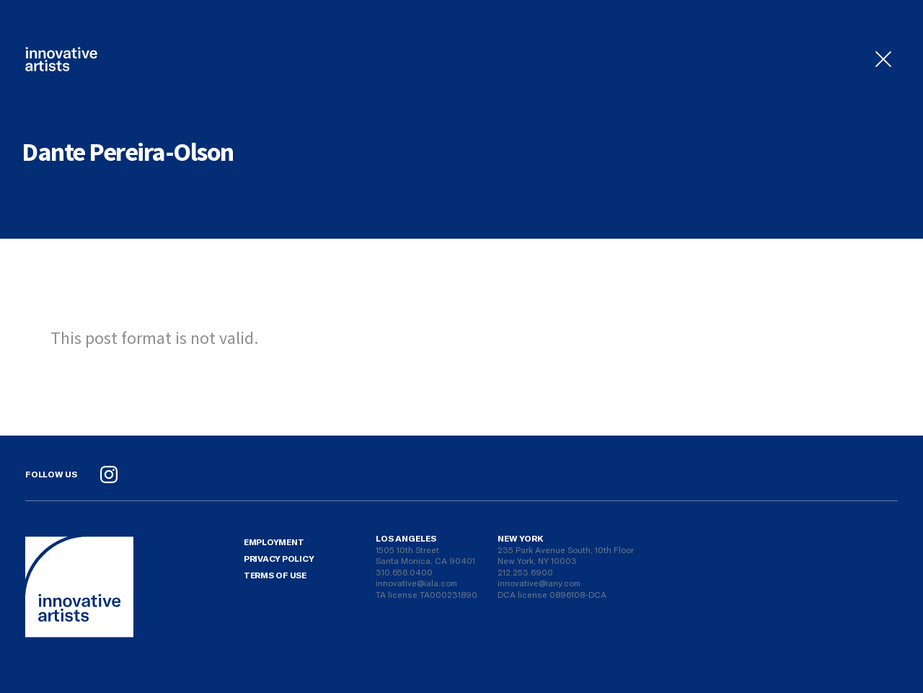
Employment (274, 542)
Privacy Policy (279, 558)
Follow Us (51, 474)
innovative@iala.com (416, 583)
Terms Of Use (275, 575)
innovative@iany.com (539, 583)
